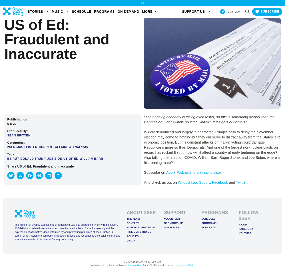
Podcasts (209, 227)
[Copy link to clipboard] (58, 175)
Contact (133, 223)
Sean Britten (19, 135)
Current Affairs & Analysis (63, 147)
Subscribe (171, 227)
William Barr (91, 158)
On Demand (128, 11)
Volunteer (172, 218)
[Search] (247, 11)
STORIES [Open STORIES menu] (38, 11)
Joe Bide (54, 158)
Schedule (81, 11)
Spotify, (205, 182)
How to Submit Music (141, 227)
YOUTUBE (245, 233)
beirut (13, 158)
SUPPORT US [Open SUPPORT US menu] (196, 11)
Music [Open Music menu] (60, 11)
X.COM (243, 224)
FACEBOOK (246, 228)
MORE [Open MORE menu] (150, 11)
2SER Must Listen (22, 147)
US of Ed (70, 158)
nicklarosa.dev (133, 265)
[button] (11, 175)
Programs (104, 11)
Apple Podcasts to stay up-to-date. (194, 172)
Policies (133, 236)
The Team (133, 218)
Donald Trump (33, 158)
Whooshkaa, (188, 182)
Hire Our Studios (139, 231)
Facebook (220, 182)
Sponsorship (173, 223)
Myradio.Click (186, 265)
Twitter (241, 182)
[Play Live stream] (222, 12)
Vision (131, 240)
